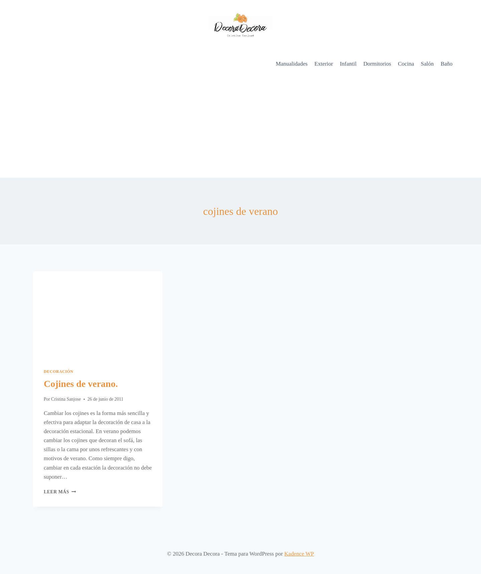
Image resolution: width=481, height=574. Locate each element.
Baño (447, 64)
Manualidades (292, 64)
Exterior (323, 64)
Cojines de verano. (81, 384)
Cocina (406, 64)
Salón (427, 64)
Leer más (60, 491)
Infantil (348, 64)
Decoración (58, 371)
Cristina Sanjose (66, 399)
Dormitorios (377, 64)
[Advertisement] (240, 127)
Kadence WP (299, 554)
